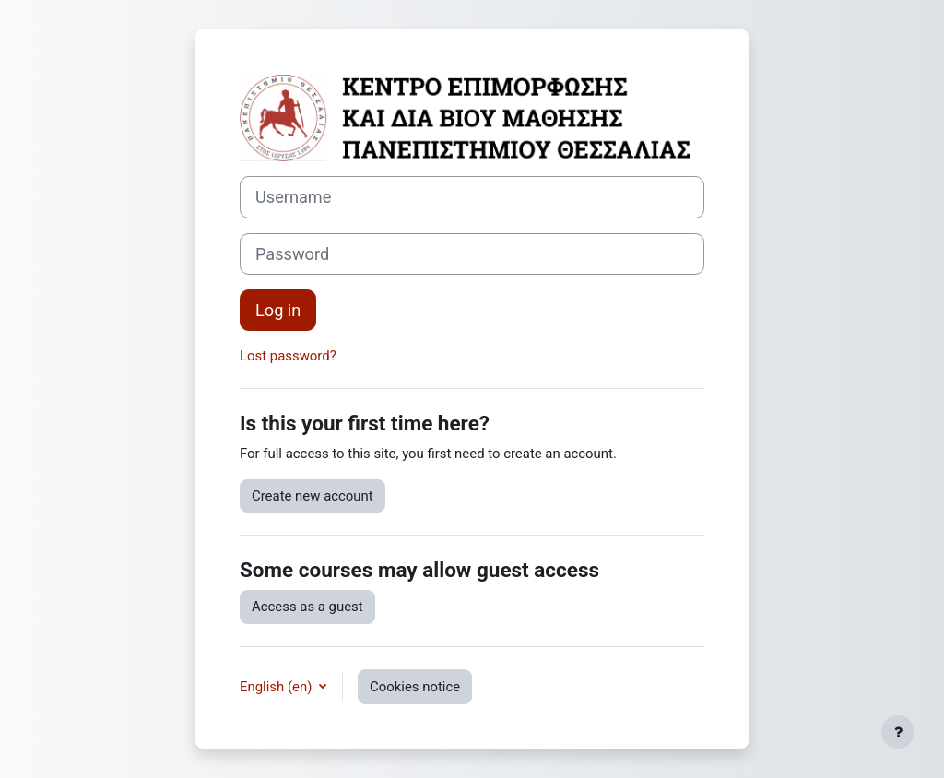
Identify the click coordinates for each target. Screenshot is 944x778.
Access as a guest (307, 606)
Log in (278, 310)
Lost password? (288, 356)
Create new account (312, 496)
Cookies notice (415, 686)
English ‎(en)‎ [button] (277, 686)
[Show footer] (897, 732)
